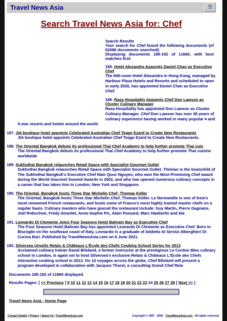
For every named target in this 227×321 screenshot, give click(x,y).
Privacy (34, 315)
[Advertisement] (56, 76)
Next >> (186, 282)
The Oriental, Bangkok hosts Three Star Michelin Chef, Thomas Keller (81, 193)
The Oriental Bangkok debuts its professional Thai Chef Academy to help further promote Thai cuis (109, 146)
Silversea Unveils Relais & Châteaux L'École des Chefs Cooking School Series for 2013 (98, 245)
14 (95, 282)
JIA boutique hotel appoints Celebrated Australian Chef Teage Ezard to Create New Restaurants (106, 133)
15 (100, 282)
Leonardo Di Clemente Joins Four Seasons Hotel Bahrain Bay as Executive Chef (92, 222)
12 (84, 282)
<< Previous (52, 282)
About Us (47, 315)
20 (128, 282)
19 (123, 282)
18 (117, 282)
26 (161, 282)
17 (111, 282)
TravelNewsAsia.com (69, 315)
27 (167, 282)
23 (145, 282)
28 (172, 282)
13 (89, 282)
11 (78, 282)
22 (139, 282)
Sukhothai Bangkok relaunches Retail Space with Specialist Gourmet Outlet (87, 165)
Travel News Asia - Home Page (38, 301)
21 (133, 282)
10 (72, 282)
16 (106, 282)
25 (156, 282)
